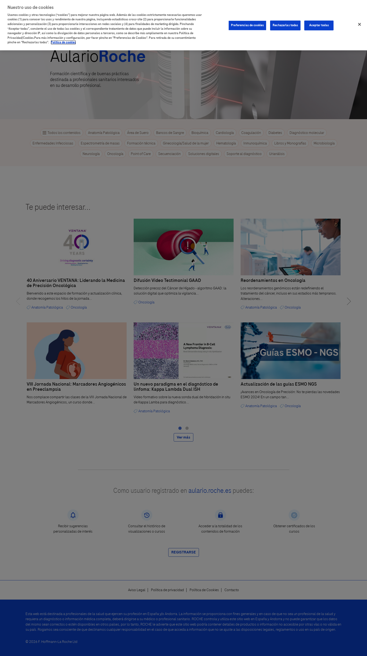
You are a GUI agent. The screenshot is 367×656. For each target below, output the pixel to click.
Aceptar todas (319, 25)
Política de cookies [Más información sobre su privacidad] (63, 42)
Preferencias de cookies (247, 25)
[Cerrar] (359, 24)
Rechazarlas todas (285, 25)
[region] (183, 25)
